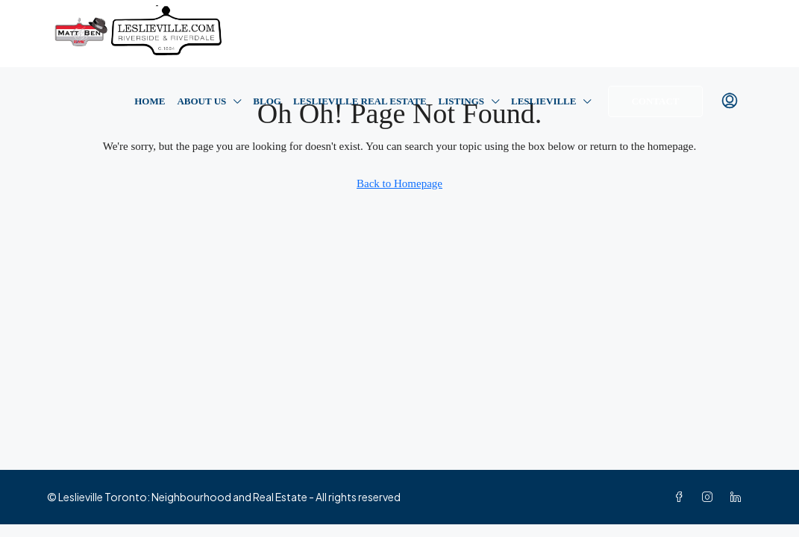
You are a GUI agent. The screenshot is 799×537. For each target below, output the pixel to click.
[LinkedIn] (738, 496)
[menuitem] (729, 101)
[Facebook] (682, 496)
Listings (461, 101)
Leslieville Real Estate (360, 101)
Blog (267, 101)
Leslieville (543, 101)
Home (149, 101)
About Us (201, 101)
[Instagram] (710, 496)
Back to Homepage (399, 183)
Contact (655, 101)
